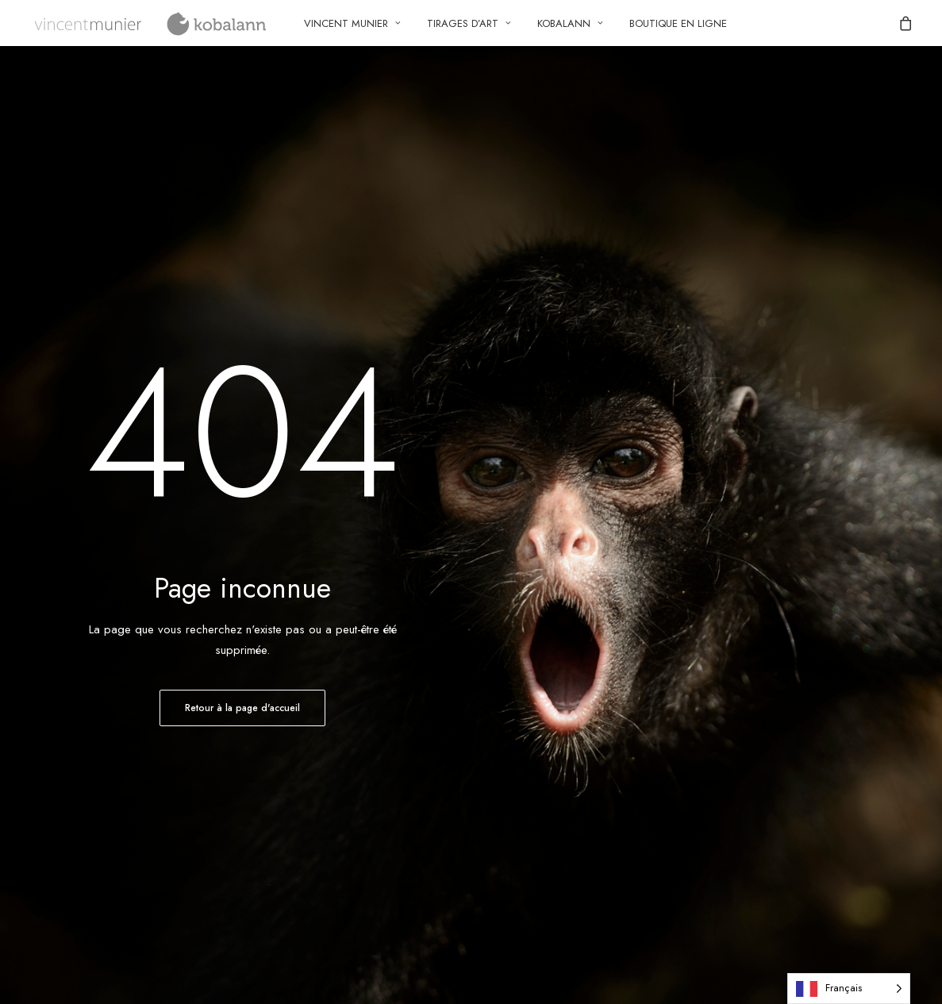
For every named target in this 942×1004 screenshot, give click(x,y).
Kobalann (570, 23)
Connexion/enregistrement (329, 688)
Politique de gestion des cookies (583, 688)
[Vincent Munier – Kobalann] (152, 23)
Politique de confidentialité (565, 667)
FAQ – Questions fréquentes (336, 709)
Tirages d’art (469, 23)
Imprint (516, 730)
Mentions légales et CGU (562, 709)
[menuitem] (352, 23)
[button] (835, 666)
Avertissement (534, 751)
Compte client (298, 667)
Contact (48, 667)
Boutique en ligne (678, 23)
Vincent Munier (352, 23)
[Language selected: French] (848, 988)
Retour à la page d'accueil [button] (242, 492)
